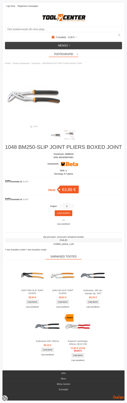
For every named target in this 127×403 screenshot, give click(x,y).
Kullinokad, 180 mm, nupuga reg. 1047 (93, 292)
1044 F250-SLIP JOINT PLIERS (32, 292)
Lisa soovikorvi (63, 224)
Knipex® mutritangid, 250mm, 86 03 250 (78, 342)
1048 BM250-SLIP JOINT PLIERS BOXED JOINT (62, 63)
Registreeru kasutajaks (28, 6)
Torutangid (35, 63)
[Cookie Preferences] (5, 398)
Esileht (7, 63)
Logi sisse (10, 6)
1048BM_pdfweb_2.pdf (63, 244)
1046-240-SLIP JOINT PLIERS (62, 292)
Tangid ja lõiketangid (21, 63)
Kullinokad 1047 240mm (47, 341)
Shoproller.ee (119, 397)
